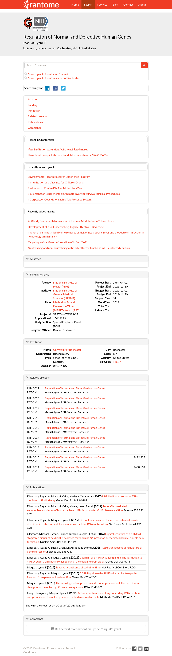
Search (88, 4)
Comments (34, 127)
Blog (115, 4)
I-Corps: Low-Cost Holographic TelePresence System (60, 199)
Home (75, 4)
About (142, 4)
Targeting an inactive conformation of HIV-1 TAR (57, 242)
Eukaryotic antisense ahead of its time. (78, 567)
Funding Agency (39, 274)
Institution (34, 110)
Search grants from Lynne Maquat (46, 74)
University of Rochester (67, 349)
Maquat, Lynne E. (35, 43)
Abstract (33, 99)
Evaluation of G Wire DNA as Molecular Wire (55, 188)
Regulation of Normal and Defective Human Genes (75, 388)
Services (102, 4)
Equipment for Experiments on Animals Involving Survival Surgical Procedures (74, 193)
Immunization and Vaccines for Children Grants (56, 182)
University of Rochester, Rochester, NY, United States (59, 48)
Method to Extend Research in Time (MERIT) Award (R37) (66, 306)
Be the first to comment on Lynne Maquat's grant (86, 629)
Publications (35, 122)
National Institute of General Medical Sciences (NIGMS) (65, 294)
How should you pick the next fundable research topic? (68, 155)
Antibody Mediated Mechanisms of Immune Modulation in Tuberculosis (71, 221)
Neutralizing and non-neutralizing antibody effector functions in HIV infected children (79, 247)
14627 (117, 361)
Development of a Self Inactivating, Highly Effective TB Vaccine (66, 226)
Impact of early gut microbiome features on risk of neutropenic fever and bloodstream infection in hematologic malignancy (86, 234)
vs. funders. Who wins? (58, 149)
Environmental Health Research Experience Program (59, 176)
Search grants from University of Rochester (52, 78)
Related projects (38, 116)
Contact (128, 4)
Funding (32, 104)
